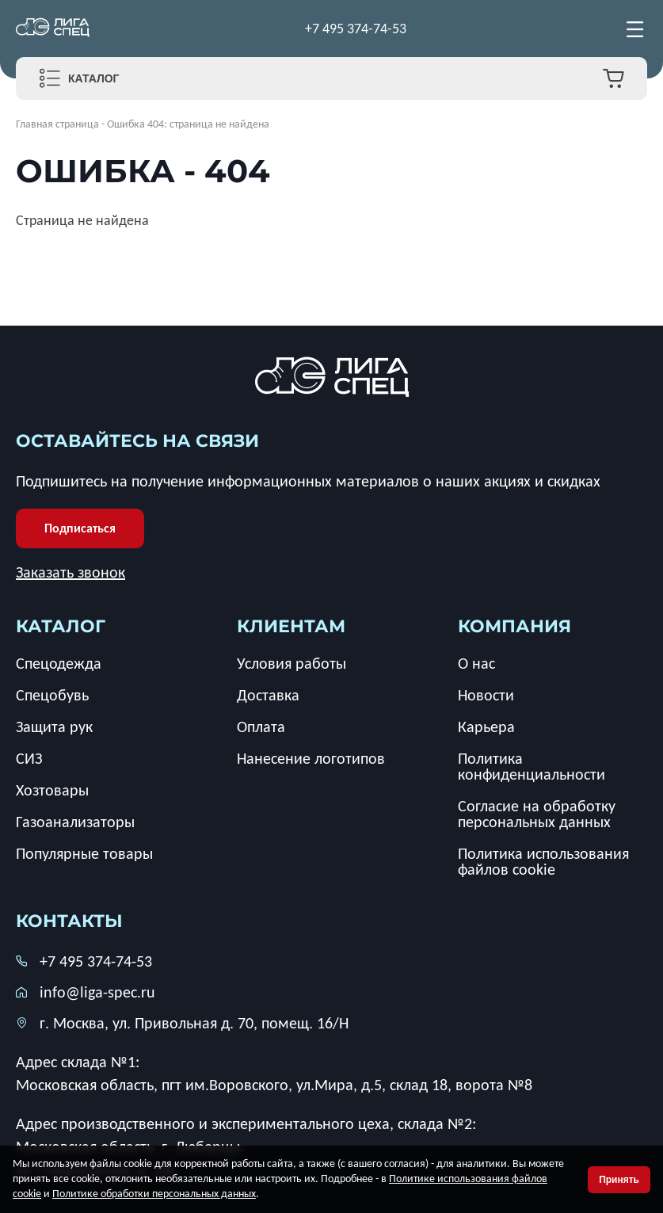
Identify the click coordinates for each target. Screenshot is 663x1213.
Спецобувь (52, 695)
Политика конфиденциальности (531, 766)
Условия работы (291, 663)
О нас (476, 663)
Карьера (486, 726)
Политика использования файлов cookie (543, 861)
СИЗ (29, 758)
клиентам (291, 626)
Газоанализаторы (75, 822)
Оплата (261, 726)
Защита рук (54, 726)
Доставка (268, 695)
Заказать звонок (70, 572)
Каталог (94, 78)
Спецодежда (58, 663)
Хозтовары (52, 790)
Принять (619, 1179)
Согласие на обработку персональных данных (536, 814)
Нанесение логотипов (311, 758)
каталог (60, 626)
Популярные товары (84, 853)
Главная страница (57, 124)
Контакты (69, 921)
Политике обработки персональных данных (154, 1193)
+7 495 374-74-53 (355, 28)
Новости (486, 695)
